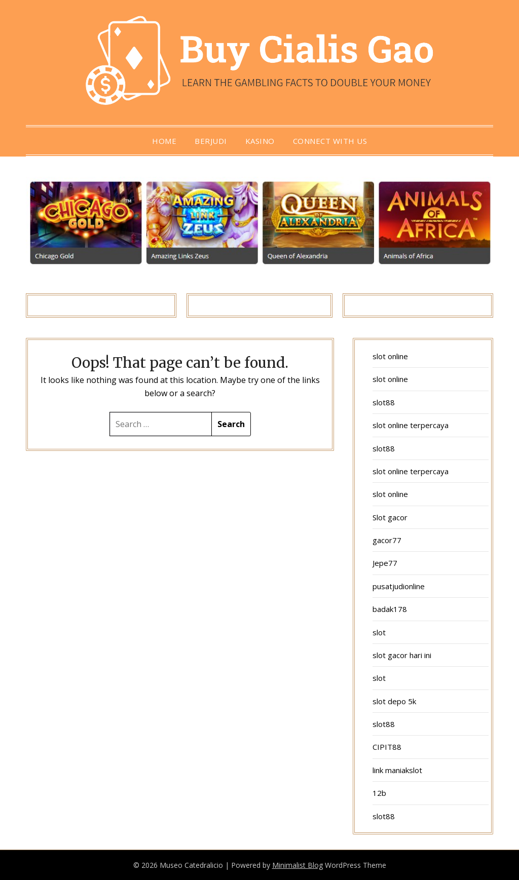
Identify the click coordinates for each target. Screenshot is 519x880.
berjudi (211, 141)
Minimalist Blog (297, 865)
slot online (390, 356)
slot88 (384, 402)
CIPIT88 (387, 747)
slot (379, 632)
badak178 (390, 609)
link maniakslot (397, 770)
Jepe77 (385, 563)
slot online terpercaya (411, 425)
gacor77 (387, 540)
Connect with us (330, 141)
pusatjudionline (399, 586)
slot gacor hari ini (402, 655)
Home (164, 141)
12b (379, 793)
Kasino (260, 141)
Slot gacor (390, 517)
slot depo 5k (394, 701)
